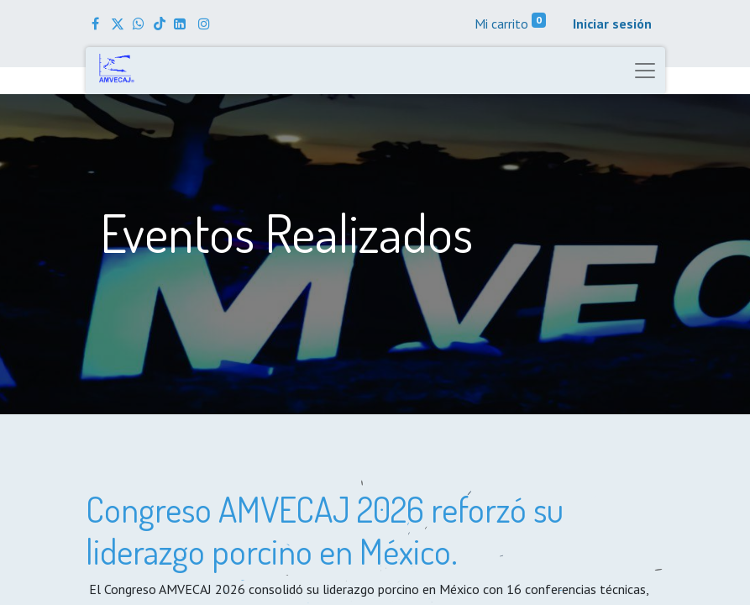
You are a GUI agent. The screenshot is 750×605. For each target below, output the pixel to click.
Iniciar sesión (612, 23)
